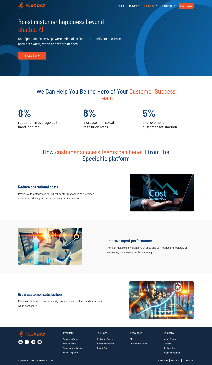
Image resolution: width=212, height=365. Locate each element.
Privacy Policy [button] (163, 360)
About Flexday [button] (170, 339)
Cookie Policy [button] (188, 360)
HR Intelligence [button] (70, 352)
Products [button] (133, 5)
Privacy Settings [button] (171, 352)
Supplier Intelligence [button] (73, 347)
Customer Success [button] (106, 339)
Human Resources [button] (105, 343)
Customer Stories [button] (138, 343)
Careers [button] (167, 343)
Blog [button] (132, 339)
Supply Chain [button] (103, 347)
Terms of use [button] (175, 360)
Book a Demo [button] (186, 5)
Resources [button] (166, 5)
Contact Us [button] (169, 347)
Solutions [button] (149, 5)
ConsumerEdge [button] (70, 339)
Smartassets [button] (69, 343)
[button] (32, 5)
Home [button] (121, 5)
